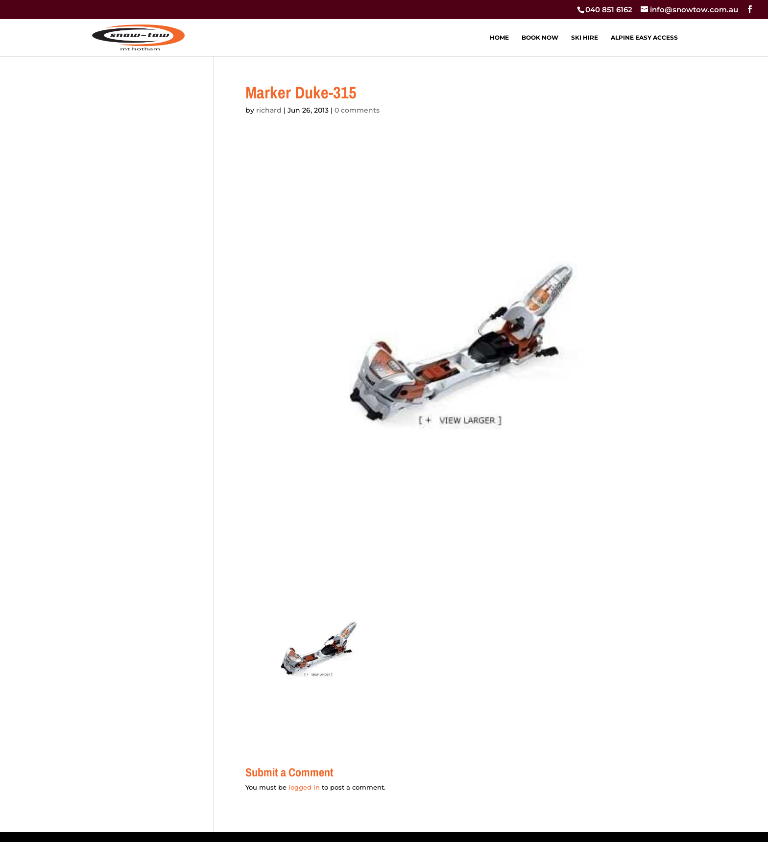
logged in (304, 787)
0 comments (357, 110)
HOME (499, 37)
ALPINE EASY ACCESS (644, 37)
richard (269, 110)
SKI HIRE (584, 37)
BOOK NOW (540, 37)
